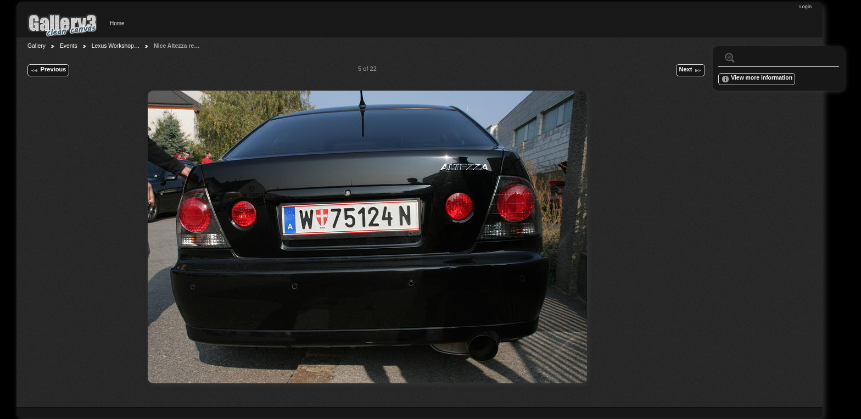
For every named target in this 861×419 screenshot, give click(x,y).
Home (117, 23)
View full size (730, 58)
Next (690, 70)
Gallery (36, 46)
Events (68, 46)
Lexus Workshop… (116, 46)
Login (806, 6)
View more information (756, 79)
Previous (48, 70)
